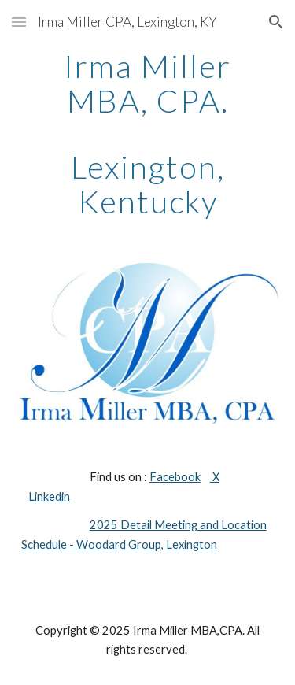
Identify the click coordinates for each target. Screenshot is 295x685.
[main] (148, 134)
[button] (19, 21)
